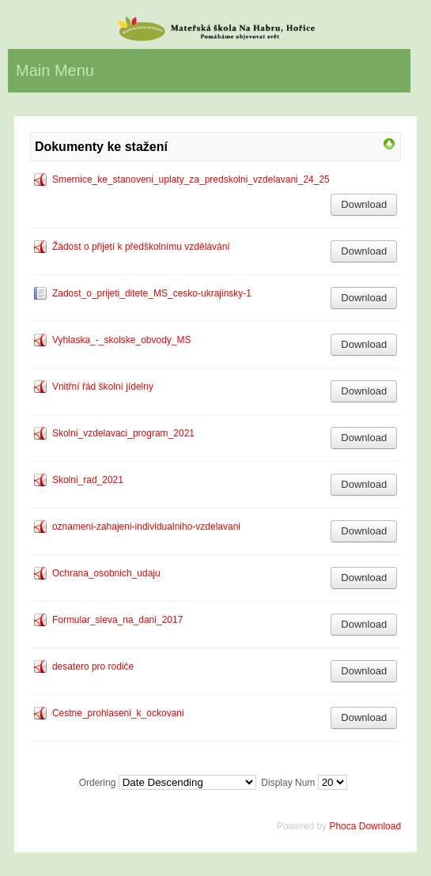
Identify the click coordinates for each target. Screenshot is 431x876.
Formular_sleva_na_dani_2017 (117, 619)
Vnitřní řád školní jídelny (102, 386)
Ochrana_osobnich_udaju (106, 573)
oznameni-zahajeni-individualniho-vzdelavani (146, 526)
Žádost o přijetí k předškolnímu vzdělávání (141, 246)
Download (364, 204)
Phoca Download (365, 826)
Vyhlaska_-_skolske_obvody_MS (121, 339)
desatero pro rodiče (93, 666)
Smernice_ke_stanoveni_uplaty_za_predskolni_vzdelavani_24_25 (191, 179)
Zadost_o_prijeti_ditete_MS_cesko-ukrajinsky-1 (151, 293)
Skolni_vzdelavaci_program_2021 (123, 433)
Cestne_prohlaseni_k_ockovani (118, 713)
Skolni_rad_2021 (87, 479)
